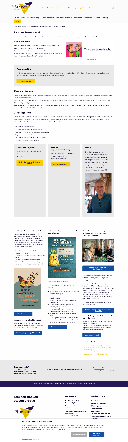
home (15, 26)
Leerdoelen (95, 411)
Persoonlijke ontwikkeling (100, 414)
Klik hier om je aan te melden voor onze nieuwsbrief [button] (64, 369)
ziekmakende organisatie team (46, 26)
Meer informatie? (57, 327)
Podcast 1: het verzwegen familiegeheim (98, 268)
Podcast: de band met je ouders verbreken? (98, 345)
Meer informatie (23, 314)
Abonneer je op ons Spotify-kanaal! (27, 333)
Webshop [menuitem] (104, 17)
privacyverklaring (99, 369)
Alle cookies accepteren (96, 434)
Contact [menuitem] (17, 21)
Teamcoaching (26, 81)
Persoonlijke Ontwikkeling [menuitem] (30, 17)
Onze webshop (96, 408)
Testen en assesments (99, 403)
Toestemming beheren (79, 434)
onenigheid (47, 46)
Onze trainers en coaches (100, 401)
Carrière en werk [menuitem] (47, 17)
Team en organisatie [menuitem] (62, 17)
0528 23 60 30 (54, 8)
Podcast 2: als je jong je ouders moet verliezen (98, 310)
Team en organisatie (60, 164)
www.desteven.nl (97, 160)
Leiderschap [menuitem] (77, 17)
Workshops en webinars (99, 406)
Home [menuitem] (17, 17)
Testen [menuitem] (97, 17)
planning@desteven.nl (82, 8)
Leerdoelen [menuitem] (88, 17)
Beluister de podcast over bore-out (95, 352)
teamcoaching (33, 26)
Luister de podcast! (92, 335)
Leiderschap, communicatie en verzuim (96, 354)
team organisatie (22, 26)
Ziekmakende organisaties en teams (29, 162)
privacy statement (36, 439)
